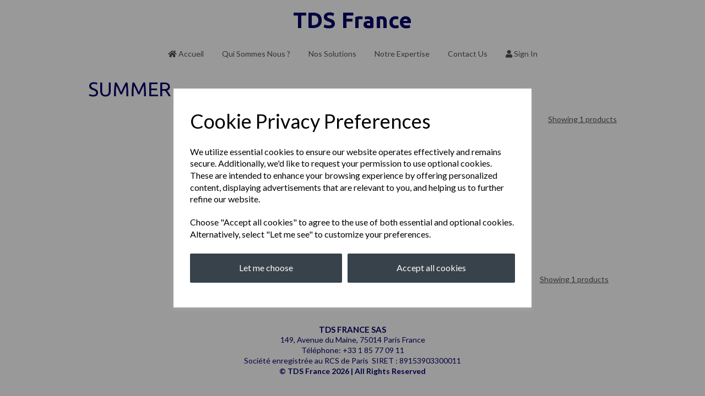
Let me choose (266, 267)
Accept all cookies (431, 267)
